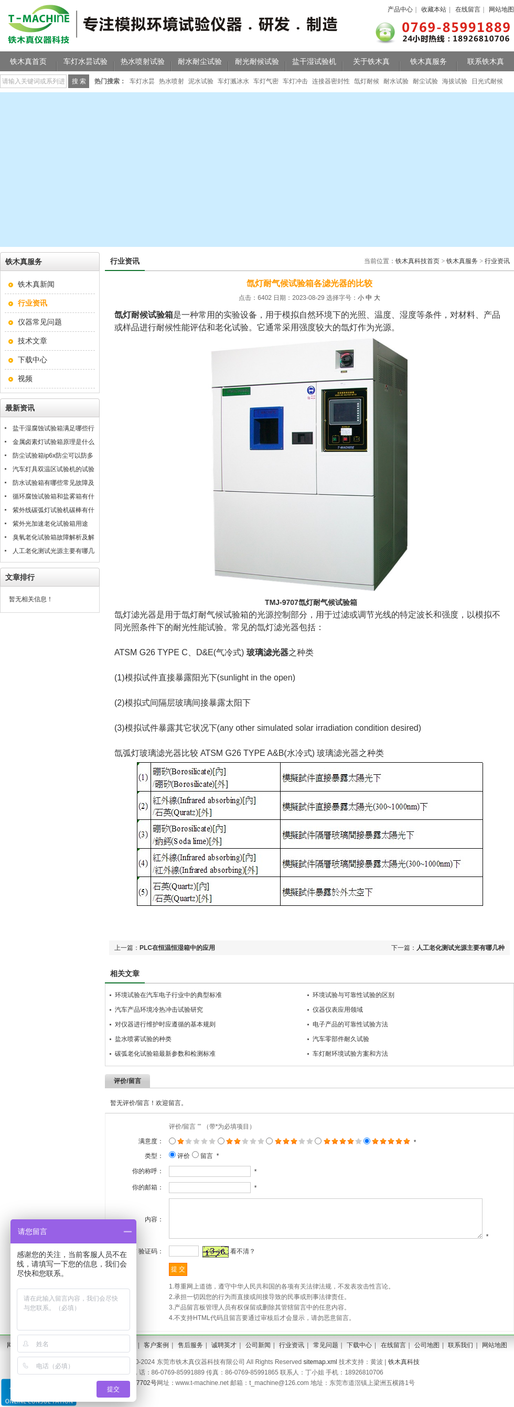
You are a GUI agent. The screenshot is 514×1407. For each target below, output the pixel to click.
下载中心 (32, 359)
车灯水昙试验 (85, 61)
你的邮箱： (138, 1187)
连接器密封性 (331, 81)
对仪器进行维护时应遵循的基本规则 (165, 1024)
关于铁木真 (371, 61)
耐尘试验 (425, 81)
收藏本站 (433, 9)
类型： (144, 1156)
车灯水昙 (142, 81)
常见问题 (325, 1358)
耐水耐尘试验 (200, 61)
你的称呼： (138, 1171)
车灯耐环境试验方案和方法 (350, 1053)
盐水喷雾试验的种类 (143, 1039)
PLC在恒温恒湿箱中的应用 (177, 947)
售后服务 (190, 1358)
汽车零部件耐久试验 (341, 1039)
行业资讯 (497, 261)
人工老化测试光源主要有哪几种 (460, 947)
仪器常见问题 (40, 322)
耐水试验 (396, 81)
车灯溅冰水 (233, 81)
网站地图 (501, 9)
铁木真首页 (28, 61)
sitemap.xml (320, 1375)
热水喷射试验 (143, 61)
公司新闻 (258, 1358)
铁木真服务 (428, 61)
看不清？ (232, 1265)
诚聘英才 (224, 1358)
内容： (144, 1226)
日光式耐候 (487, 81)
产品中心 (400, 9)
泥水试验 (200, 81)
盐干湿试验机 (314, 61)
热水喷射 (171, 81)
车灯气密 (266, 81)
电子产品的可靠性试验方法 (350, 1024)
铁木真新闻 (36, 284)
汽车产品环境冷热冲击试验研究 (159, 1009)
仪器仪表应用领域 (338, 1009)
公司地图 (427, 1358)
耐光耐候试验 (257, 61)
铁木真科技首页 (417, 261)
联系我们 (460, 1358)
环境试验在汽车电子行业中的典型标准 (168, 995)
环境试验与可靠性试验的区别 (353, 995)
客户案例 (156, 1358)
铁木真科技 (404, 1375)
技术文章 (32, 341)
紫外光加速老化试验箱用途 (50, 523)
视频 (25, 378)
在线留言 (467, 9)
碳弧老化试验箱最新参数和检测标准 (165, 1053)
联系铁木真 (485, 61)
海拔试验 (454, 81)
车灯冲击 (295, 81)
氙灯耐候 (366, 81)
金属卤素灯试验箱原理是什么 (53, 442)
